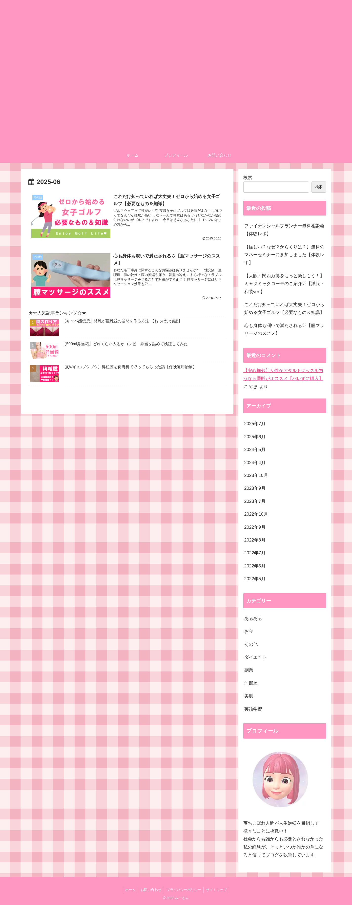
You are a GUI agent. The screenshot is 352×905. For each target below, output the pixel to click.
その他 (251, 644)
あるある (253, 618)
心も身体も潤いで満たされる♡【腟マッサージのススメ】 (284, 329)
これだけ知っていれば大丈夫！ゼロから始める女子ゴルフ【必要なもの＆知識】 (284, 308)
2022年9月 (255, 527)
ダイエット (255, 657)
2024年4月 (255, 462)
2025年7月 (255, 423)
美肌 (248, 695)
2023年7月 (255, 501)
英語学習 (253, 708)
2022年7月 (255, 552)
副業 (248, 670)
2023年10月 (256, 475)
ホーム (130, 890)
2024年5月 (255, 449)
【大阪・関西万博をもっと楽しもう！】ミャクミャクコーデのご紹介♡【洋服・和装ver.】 (284, 283)
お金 (248, 631)
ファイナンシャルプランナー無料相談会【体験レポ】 (284, 229)
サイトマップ (216, 890)
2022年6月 (255, 565)
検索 (247, 177)
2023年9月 (255, 488)
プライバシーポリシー (183, 890)
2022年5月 (255, 578)
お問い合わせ (151, 890)
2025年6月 (255, 436)
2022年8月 (255, 540)
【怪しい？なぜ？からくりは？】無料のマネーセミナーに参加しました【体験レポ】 (284, 254)
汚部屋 (251, 683)
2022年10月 (256, 514)
